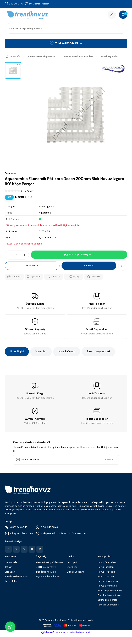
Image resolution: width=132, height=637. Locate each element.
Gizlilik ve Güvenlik (46, 569)
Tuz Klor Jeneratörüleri (110, 597)
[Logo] (28, 15)
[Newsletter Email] (66, 462)
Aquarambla (45, 214)
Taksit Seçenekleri (98, 353)
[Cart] (122, 15)
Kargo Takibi (11, 583)
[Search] (66, 30)
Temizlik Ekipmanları (108, 606)
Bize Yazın (10, 573)
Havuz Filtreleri (106, 569)
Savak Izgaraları (47, 208)
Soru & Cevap (66, 353)
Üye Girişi (72, 569)
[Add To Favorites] (122, 267)
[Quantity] (17, 256)
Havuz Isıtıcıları (106, 578)
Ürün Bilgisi (17, 353)
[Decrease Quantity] (8, 256)
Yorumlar (41, 353)
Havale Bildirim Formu (16, 578)
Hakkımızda (11, 564)
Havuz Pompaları (107, 564)
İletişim (8, 569)
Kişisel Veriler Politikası (48, 578)
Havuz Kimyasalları (108, 583)
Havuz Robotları (106, 573)
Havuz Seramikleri (107, 588)
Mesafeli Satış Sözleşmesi (49, 564)
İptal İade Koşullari (46, 573)
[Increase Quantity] (26, 256)
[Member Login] (108, 15)
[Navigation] (66, 44)
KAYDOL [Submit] (109, 461)
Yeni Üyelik (72, 564)
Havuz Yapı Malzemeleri (110, 592)
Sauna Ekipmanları (108, 601)
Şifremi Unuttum (75, 573)
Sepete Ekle (32, 267)
